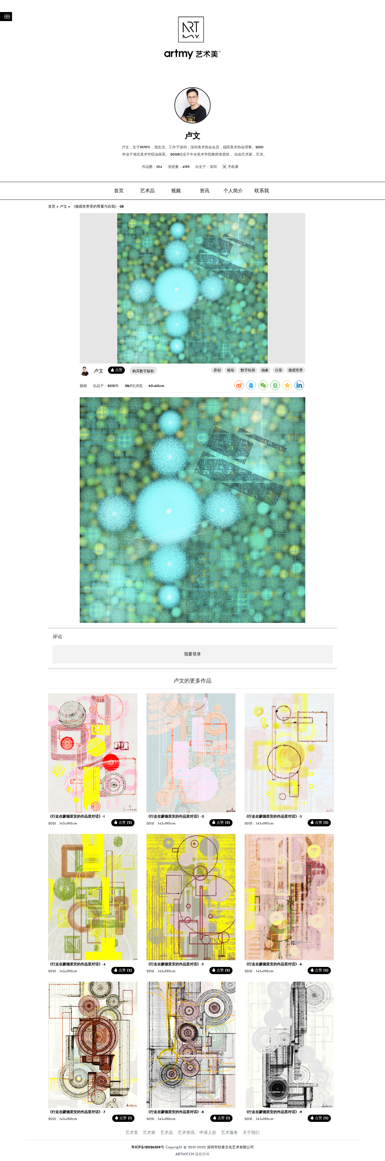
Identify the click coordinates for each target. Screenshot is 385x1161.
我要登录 (192, 654)
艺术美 (131, 1133)
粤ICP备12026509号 (147, 1147)
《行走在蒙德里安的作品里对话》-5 (175, 964)
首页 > (54, 207)
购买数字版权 (143, 371)
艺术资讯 (186, 1133)
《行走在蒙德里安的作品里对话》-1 (76, 817)
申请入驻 (207, 1133)
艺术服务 (229, 1133)
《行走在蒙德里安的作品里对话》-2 (175, 817)
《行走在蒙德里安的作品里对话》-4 (77, 964)
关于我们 (251, 1133)
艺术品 (166, 1133)
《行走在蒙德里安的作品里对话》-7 (76, 1112)
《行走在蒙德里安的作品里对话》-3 (273, 817)
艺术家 (149, 1133)
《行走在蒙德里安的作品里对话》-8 (175, 1112)
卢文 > (66, 207)
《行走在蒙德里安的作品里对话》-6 (273, 964)
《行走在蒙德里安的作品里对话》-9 (273, 1112)
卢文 (98, 371)
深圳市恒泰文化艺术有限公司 (230, 1147)
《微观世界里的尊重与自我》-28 (98, 207)
